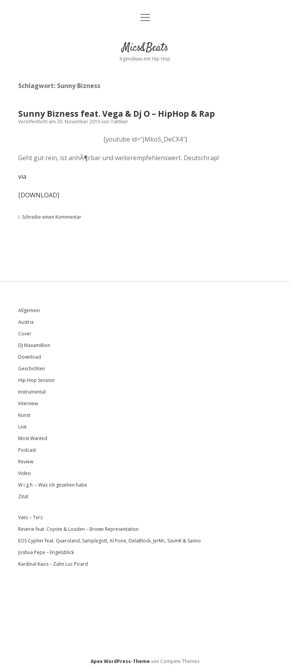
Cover (24, 333)
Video (24, 473)
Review (25, 461)
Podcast (27, 450)
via (22, 176)
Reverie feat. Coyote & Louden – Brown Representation (78, 529)
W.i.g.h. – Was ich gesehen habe (52, 485)
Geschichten (31, 368)
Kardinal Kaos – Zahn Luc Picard (53, 564)
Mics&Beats (145, 48)
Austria (26, 322)
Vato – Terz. (31, 517)
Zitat (23, 496)
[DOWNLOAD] (38, 195)
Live (22, 426)
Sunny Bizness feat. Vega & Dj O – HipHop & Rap (116, 113)
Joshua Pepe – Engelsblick (46, 552)
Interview (28, 403)
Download (29, 357)
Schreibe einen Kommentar (51, 217)
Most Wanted (32, 438)
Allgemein (29, 310)
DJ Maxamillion (34, 345)
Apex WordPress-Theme (120, 661)
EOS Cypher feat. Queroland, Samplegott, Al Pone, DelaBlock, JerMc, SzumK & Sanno (109, 540)
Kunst (24, 415)
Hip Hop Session (36, 380)
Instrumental (32, 392)
